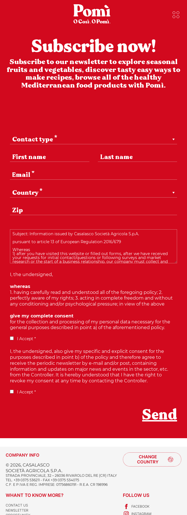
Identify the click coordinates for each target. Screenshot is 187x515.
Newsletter (17, 510)
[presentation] (53, 419)
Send (159, 415)
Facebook (136, 506)
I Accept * (23, 338)
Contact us (17, 505)
